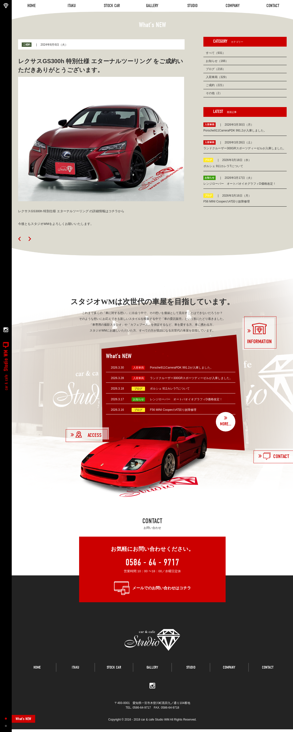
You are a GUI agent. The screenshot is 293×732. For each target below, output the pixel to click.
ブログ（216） (215, 69)
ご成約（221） (215, 85)
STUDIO (190, 672)
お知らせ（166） (217, 61)
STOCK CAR (114, 672)
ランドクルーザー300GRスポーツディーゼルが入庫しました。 (191, 378)
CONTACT (267, 672)
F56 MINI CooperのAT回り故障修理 (173, 409)
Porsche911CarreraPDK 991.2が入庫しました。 (181, 367)
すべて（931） (215, 53)
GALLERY (152, 672)
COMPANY (229, 672)
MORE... (225, 424)
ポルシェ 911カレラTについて (170, 388)
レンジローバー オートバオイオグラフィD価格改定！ (186, 399)
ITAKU (75, 672)
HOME (37, 672)
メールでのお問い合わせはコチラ (161, 588)
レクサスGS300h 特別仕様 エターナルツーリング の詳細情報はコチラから (71, 211)
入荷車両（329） (217, 77)
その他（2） (214, 93)
